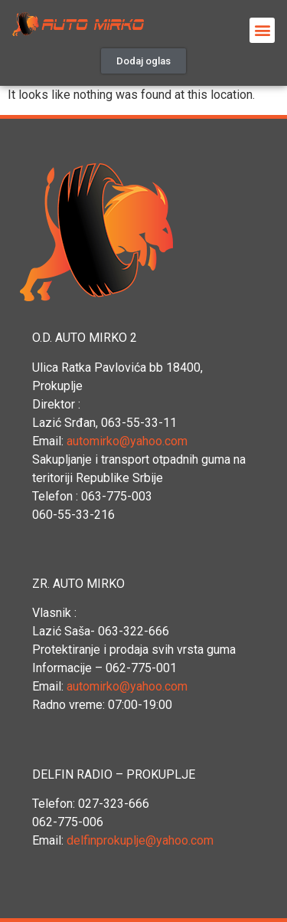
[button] (143, 61)
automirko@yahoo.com (127, 441)
